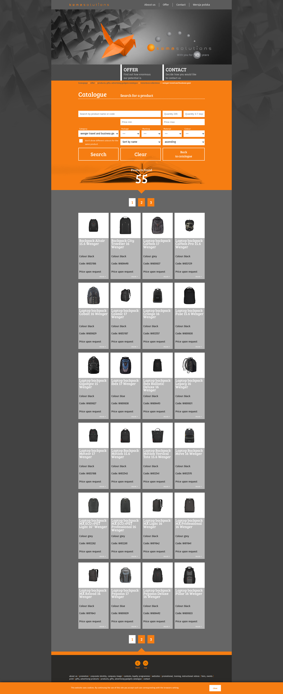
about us (73, 676)
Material (167, 129)
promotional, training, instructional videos (180, 676)
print (71, 679)
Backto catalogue (183, 154)
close (215, 688)
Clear (140, 154)
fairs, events (206, 676)
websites (156, 676)
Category (83, 129)
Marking (146, 129)
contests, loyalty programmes (137, 676)
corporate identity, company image (106, 676)
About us (149, 4)
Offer (166, 4)
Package (125, 129)
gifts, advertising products (87, 679)
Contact (181, 4)
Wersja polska (201, 4)
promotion (83, 676)
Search (98, 154)
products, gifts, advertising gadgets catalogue (121, 679)
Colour (187, 129)
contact (146, 679)
